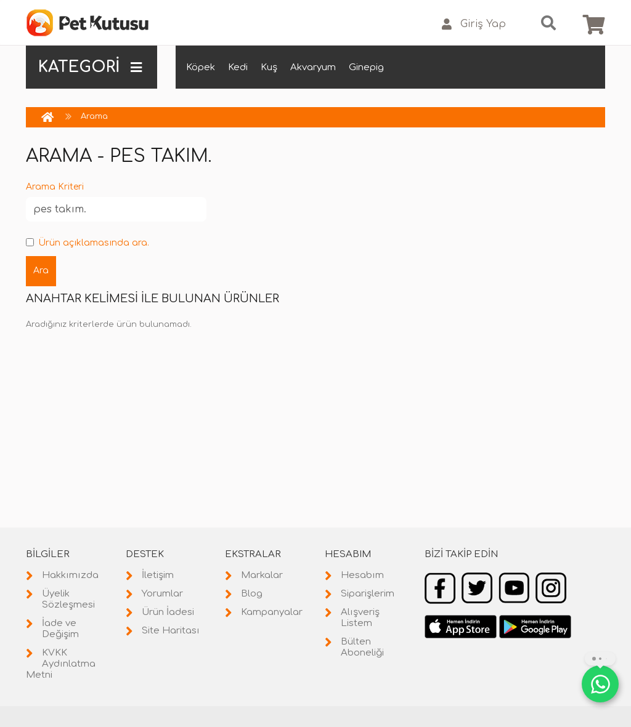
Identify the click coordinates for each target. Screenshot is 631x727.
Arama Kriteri (55, 186)
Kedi (238, 67)
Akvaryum (313, 67)
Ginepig (366, 67)
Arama (94, 116)
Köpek (200, 67)
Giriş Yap (474, 24)
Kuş (269, 67)
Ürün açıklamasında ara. (87, 242)
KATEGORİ (90, 67)
